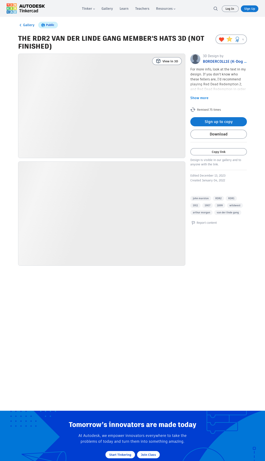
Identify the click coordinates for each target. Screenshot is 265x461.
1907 (207, 205)
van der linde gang (228, 212)
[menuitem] (88, 8)
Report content (203, 223)
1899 (220, 205)
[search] (215, 8)
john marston (201, 198)
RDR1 (231, 198)
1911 (195, 205)
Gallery (26, 25)
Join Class (148, 454)
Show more (199, 98)
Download (219, 134)
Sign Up (249, 9)
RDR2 (218, 198)
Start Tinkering (120, 454)
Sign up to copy (219, 121)
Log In (230, 9)
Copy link (218, 152)
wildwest (234, 205)
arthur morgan (201, 212)
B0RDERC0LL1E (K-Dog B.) (226, 61)
